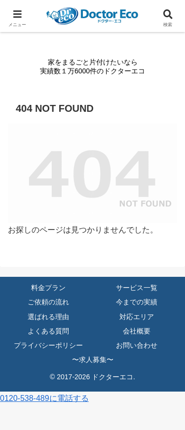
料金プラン (48, 288)
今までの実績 (136, 302)
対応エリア (136, 317)
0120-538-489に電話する (44, 398)
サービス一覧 (136, 288)
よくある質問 (48, 331)
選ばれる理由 (48, 317)
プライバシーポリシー (48, 345)
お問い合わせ (136, 345)
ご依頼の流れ (48, 302)
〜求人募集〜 (92, 360)
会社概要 (136, 331)
